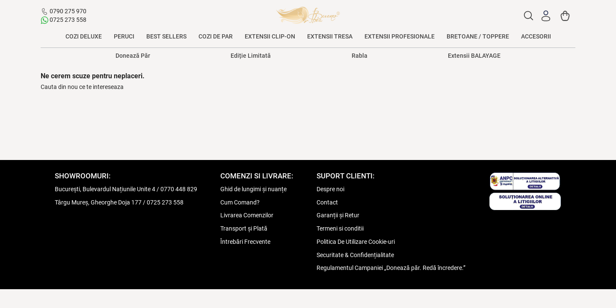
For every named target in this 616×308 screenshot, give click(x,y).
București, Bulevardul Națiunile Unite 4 (105, 189)
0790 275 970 (68, 11)
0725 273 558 (68, 19)
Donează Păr (133, 55)
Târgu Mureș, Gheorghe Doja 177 (98, 202)
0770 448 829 (178, 189)
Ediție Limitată (251, 55)
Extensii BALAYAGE (474, 55)
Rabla (359, 55)
